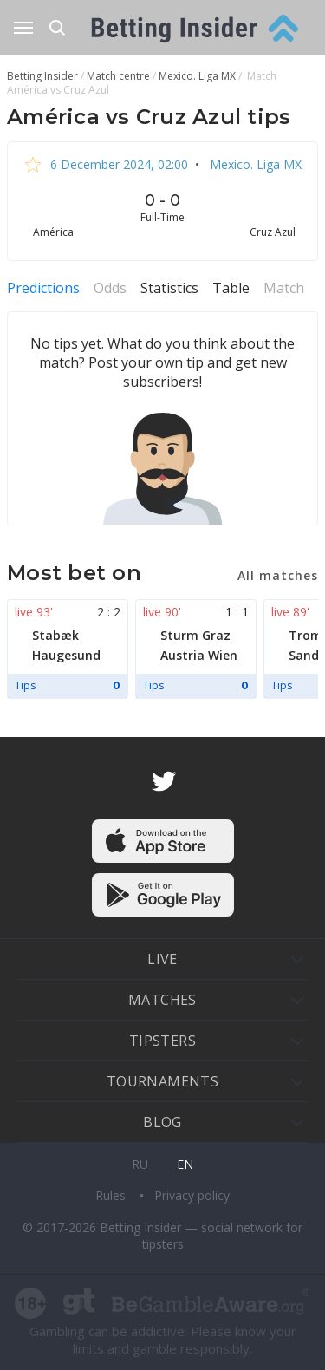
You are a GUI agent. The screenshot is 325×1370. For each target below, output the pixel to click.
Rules (112, 1195)
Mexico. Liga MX (254, 164)
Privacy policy (192, 1195)
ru (140, 1164)
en (185, 1164)
